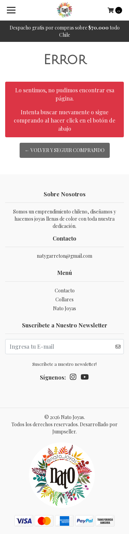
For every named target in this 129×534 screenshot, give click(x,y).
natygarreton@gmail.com (64, 256)
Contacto (65, 290)
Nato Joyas (64, 308)
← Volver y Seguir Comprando (65, 150)
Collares (64, 299)
